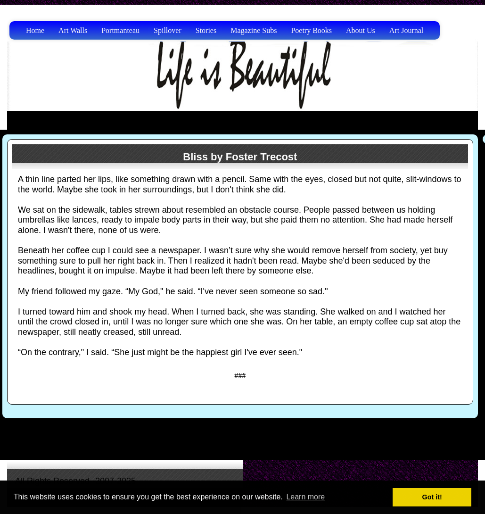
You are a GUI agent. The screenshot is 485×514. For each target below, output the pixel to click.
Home (35, 30)
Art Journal (406, 30)
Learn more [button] (305, 497)
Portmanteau (120, 30)
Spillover (167, 30)
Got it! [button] (432, 497)
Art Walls (72, 30)
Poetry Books (311, 30)
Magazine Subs (253, 30)
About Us (360, 30)
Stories (206, 30)
